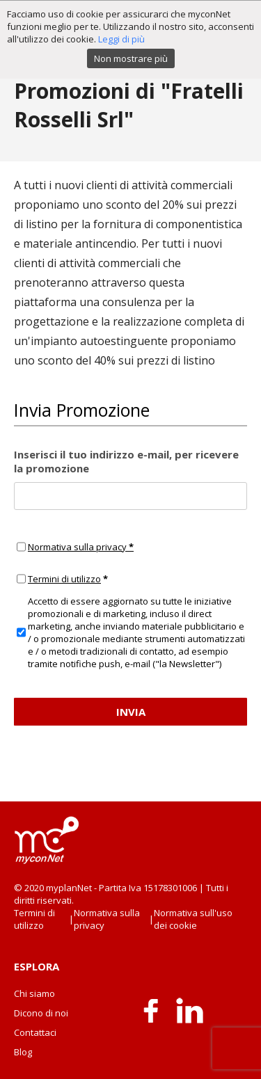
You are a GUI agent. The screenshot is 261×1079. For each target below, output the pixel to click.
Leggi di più (121, 39)
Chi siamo (34, 993)
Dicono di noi (41, 1013)
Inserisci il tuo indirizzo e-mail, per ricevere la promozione (126, 461)
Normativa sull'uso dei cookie (193, 919)
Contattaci (35, 1032)
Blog (23, 1052)
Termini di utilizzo (64, 579)
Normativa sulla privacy (81, 547)
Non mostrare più (131, 58)
